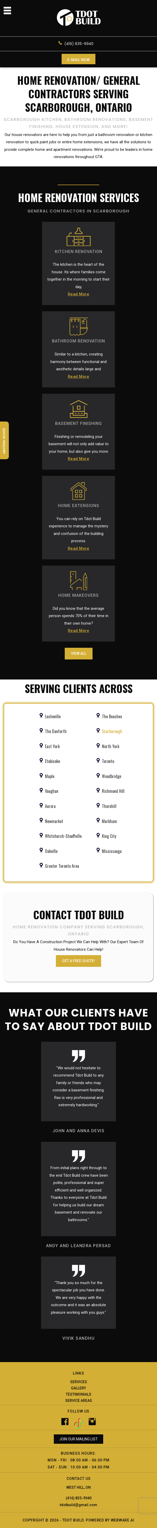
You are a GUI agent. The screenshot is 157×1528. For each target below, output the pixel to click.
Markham (109, 821)
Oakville (51, 851)
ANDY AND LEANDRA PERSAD (78, 1245)
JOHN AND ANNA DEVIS (79, 1130)
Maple (49, 776)
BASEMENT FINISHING (78, 423)
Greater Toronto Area (62, 866)
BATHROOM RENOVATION (78, 341)
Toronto (108, 761)
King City (109, 836)
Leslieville (53, 716)
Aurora (50, 806)
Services (78, 1382)
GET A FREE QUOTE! (78, 961)
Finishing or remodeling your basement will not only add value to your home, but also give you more (79, 448)
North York (110, 746)
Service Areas (78, 1400)
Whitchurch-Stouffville (63, 836)
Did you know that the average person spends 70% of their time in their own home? (78, 620)
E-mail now (78, 60)
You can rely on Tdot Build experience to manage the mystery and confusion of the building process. (78, 534)
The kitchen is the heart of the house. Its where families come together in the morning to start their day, (78, 280)
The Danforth (56, 731)
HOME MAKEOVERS (78, 595)
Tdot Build (73, 1520)
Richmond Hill (113, 791)
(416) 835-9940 (79, 43)
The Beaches (112, 716)
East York (52, 746)
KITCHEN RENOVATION (78, 251)
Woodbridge (111, 776)
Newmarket (54, 821)
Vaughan (51, 791)
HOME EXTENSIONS (78, 505)
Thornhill (109, 806)
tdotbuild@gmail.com (78, 1505)
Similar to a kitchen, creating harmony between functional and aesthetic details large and (78, 366)
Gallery (78, 1388)
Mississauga (112, 851)
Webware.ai (122, 1520)
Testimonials (78, 1394)
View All (78, 653)
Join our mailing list (78, 1439)
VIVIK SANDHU (78, 1338)
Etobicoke (52, 761)
